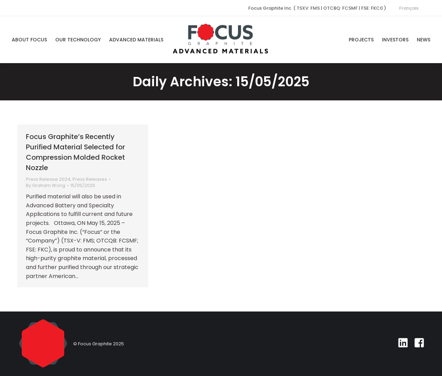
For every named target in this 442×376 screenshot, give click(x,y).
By (45, 185)
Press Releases (90, 179)
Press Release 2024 (48, 179)
